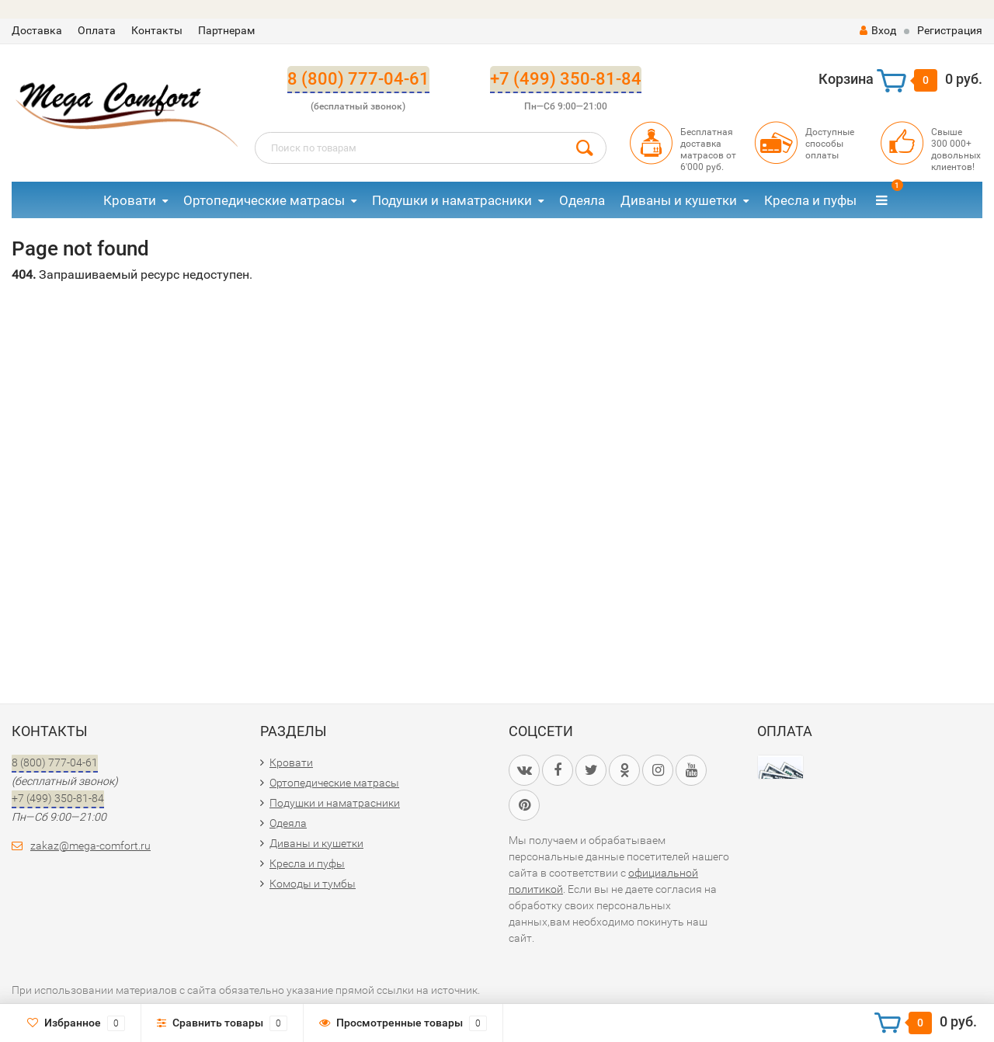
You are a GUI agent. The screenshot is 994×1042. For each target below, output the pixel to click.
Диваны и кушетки (678, 200)
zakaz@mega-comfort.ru (90, 845)
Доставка (37, 30)
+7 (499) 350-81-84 (565, 79)
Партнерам (226, 30)
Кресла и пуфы (810, 200)
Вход (878, 30)
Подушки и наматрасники (452, 200)
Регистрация (949, 30)
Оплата (97, 30)
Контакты (156, 30)
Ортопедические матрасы (264, 200)
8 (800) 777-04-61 (358, 79)
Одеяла (582, 200)
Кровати (129, 200)
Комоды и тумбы (312, 883)
